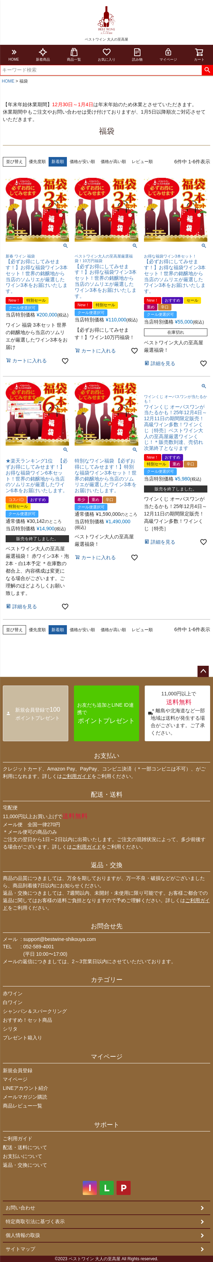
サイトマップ (20, 1249)
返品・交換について (25, 1165)
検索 (207, 70)
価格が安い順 (82, 161)
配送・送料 (107, 794)
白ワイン (13, 1002)
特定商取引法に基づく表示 (35, 1221)
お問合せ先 (107, 926)
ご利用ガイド (77, 776)
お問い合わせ (20, 1207)
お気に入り (106, 54)
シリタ (10, 1029)
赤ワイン (13, 993)
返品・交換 (107, 865)
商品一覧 (74, 54)
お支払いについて (22, 1156)
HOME (13, 54)
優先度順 (37, 161)
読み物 (137, 54)
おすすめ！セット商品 (27, 1020)
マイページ (168, 54)
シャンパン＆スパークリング (35, 1011)
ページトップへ (203, 671)
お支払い (106, 755)
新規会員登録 (17, 1070)
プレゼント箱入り (22, 1037)
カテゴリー (107, 979)
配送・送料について (25, 1147)
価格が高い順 (113, 161)
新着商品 (43, 54)
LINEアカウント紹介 (25, 1088)
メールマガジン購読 (25, 1097)
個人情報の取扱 (23, 1235)
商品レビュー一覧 (22, 1106)
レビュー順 (142, 161)
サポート (106, 1124)
